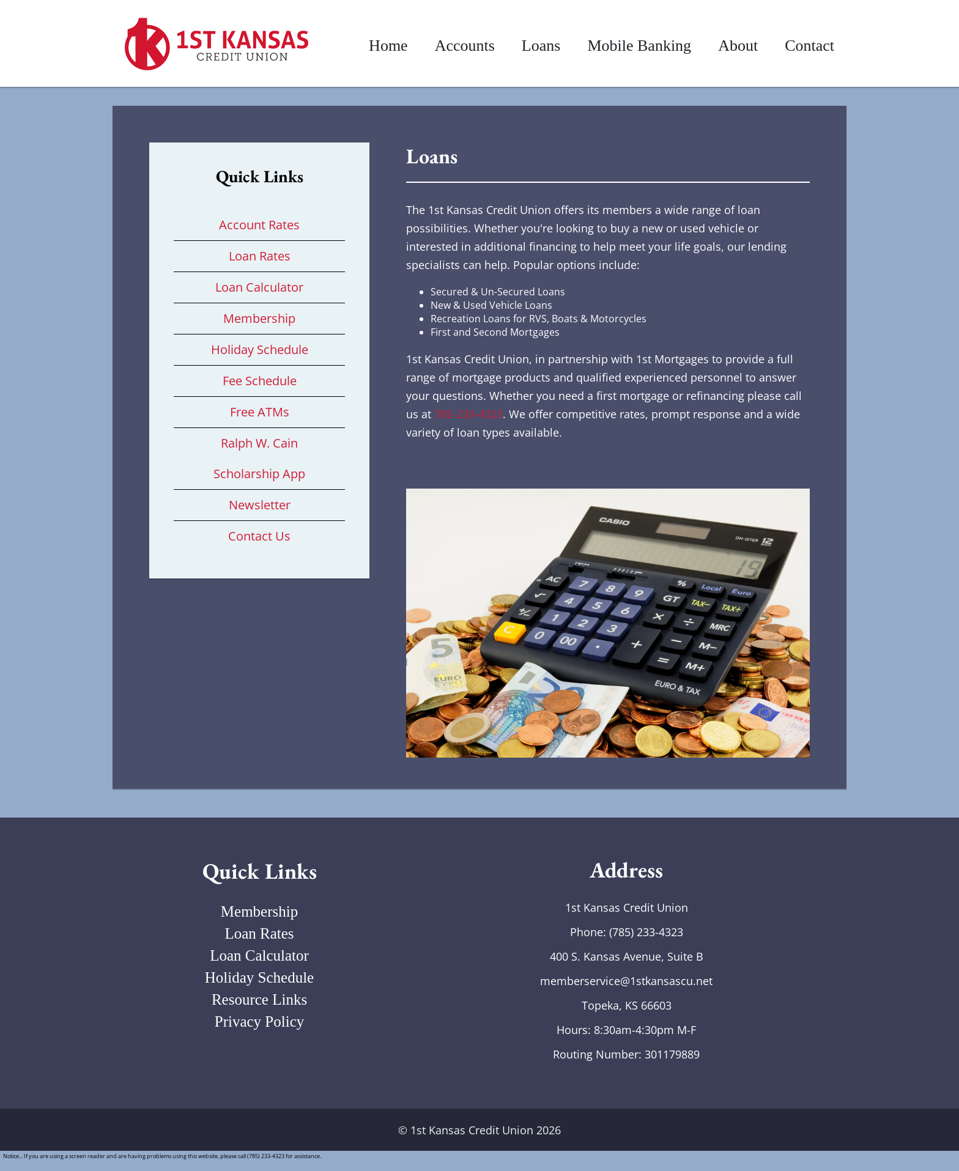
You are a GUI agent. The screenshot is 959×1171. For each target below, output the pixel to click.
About (738, 45)
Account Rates (259, 224)
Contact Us (259, 536)
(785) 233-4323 (646, 932)
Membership (259, 318)
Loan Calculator (259, 287)
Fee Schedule (260, 380)
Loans (541, 45)
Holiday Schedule (259, 349)
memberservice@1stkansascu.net (626, 980)
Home (388, 45)
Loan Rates (260, 256)
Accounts (465, 45)
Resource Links (259, 999)
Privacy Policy (260, 1021)
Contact (809, 45)
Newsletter (260, 505)
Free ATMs (259, 412)
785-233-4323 (468, 414)
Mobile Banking (639, 45)
